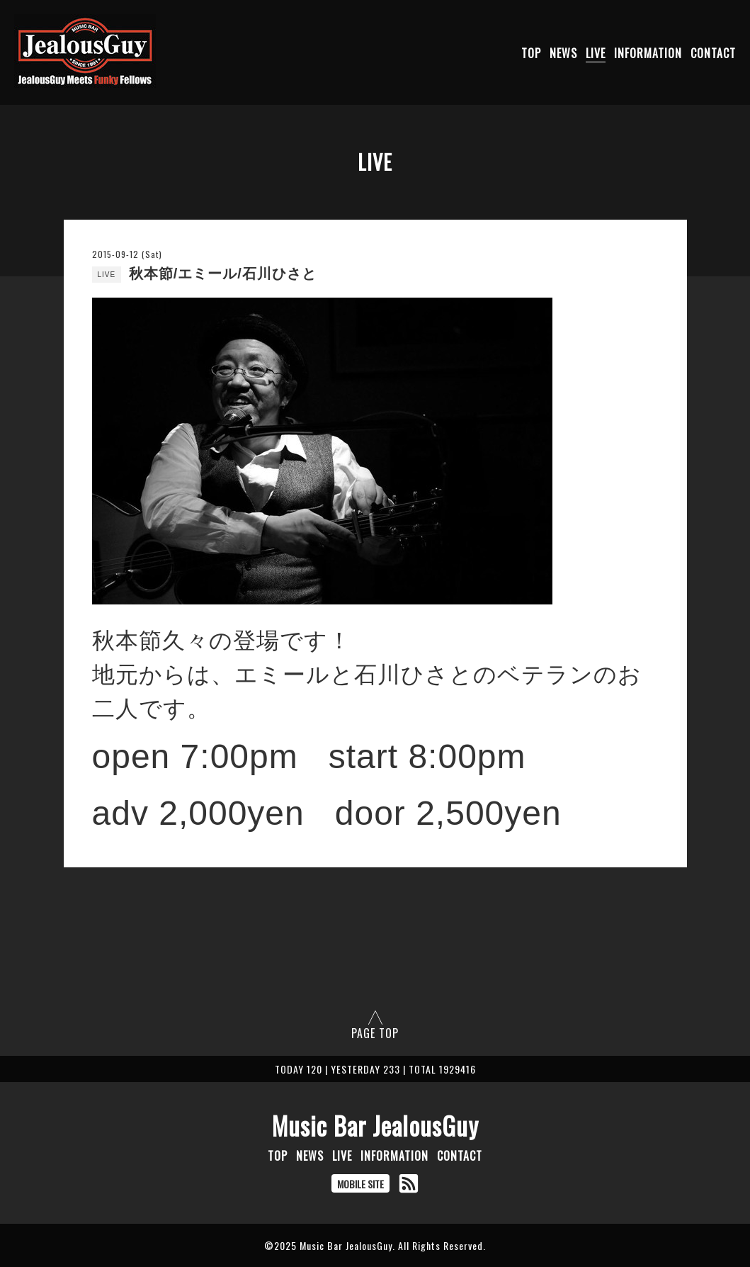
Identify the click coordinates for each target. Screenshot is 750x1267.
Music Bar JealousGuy (375, 1125)
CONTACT (713, 53)
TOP (531, 53)
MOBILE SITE (360, 1183)
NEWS (563, 53)
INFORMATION (648, 53)
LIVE (596, 53)
